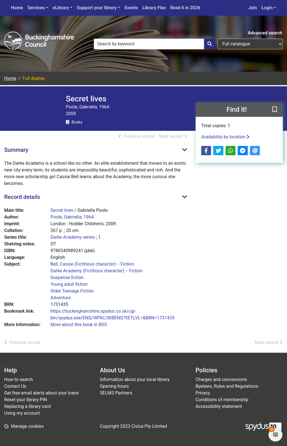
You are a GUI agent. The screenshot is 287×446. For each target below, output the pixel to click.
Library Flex (154, 7)
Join (252, 7)
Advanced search (265, 33)
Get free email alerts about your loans (41, 393)
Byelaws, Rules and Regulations (227, 386)
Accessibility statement (219, 406)
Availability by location (225, 137)
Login (267, 7)
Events (131, 7)
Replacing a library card (27, 406)
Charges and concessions (221, 379)
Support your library (97, 7)
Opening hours (114, 386)
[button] (274, 109)
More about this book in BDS (78, 324)
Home (17, 7)
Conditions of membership (222, 399)
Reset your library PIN (25, 399)
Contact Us (15, 386)
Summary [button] (16, 150)
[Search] (209, 44)
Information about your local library (134, 379)
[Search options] (250, 44)
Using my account (22, 413)
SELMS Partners (116, 393)
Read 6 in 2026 (185, 7)
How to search (18, 379)
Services (36, 7)
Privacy (203, 393)
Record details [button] (22, 197)
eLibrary (61, 7)
